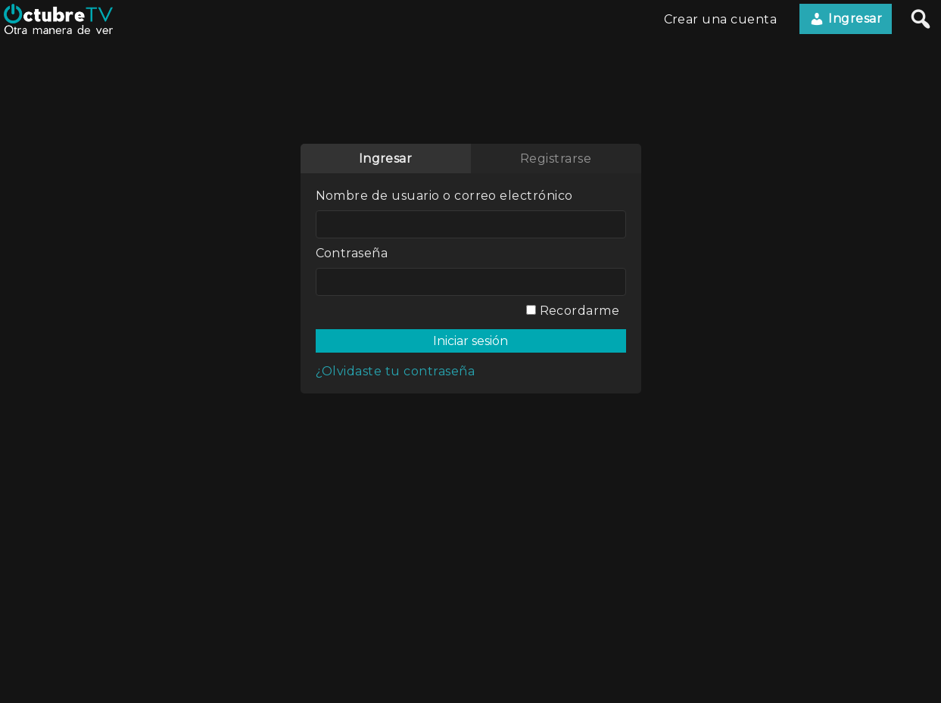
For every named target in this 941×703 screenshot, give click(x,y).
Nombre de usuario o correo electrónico (444, 195)
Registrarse (555, 158)
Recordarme (572, 310)
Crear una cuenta (720, 19)
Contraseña (352, 253)
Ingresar (845, 18)
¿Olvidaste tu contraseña (395, 371)
